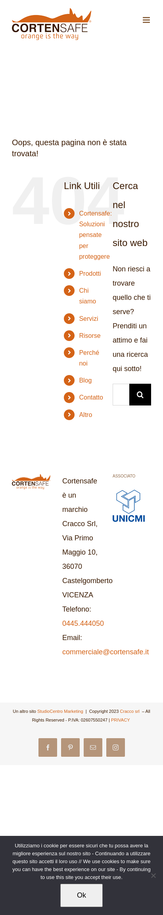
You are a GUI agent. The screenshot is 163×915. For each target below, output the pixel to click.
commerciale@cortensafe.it (105, 652)
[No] (153, 875)
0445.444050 (83, 623)
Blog (85, 380)
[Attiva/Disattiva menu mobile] (147, 20)
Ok (81, 895)
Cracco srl (130, 711)
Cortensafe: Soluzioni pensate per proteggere (95, 235)
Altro (85, 414)
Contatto (91, 397)
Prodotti (90, 273)
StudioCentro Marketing (60, 711)
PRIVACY (121, 720)
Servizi (88, 318)
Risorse (89, 335)
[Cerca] (140, 394)
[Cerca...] (121, 394)
